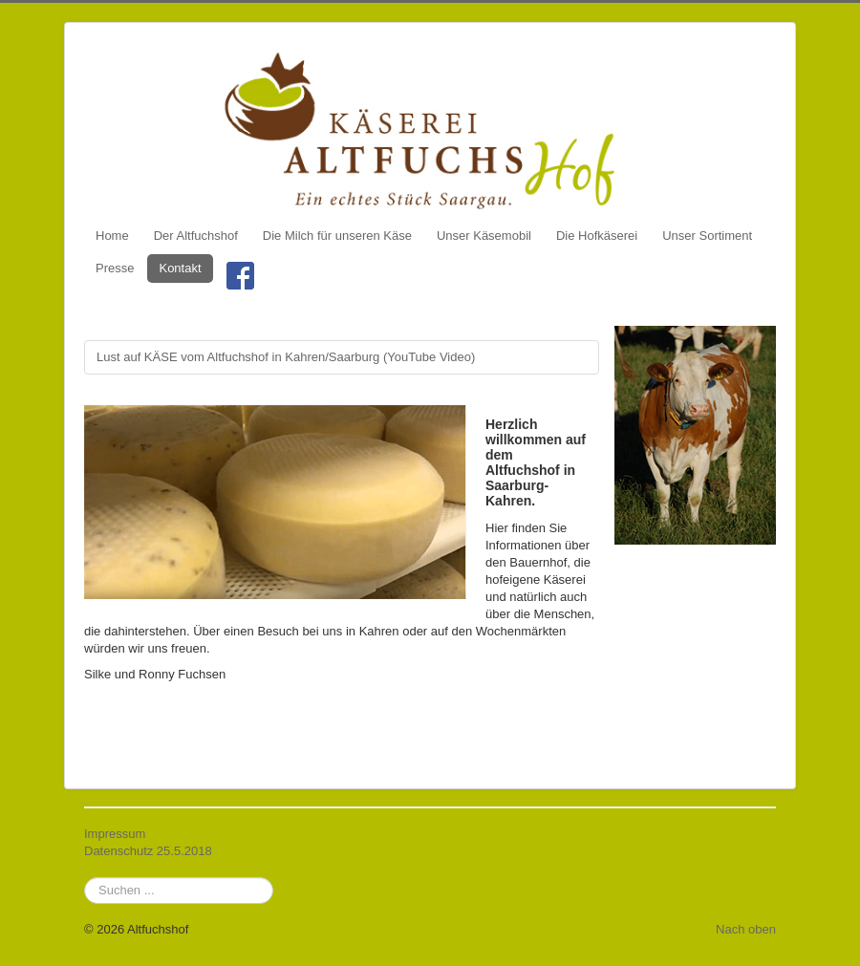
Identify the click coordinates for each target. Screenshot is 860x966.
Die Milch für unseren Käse (337, 235)
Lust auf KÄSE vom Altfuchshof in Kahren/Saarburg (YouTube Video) (286, 357)
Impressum (114, 833)
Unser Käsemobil (484, 235)
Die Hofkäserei (596, 235)
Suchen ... (84, 877)
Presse (115, 268)
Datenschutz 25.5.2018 (148, 851)
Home (112, 235)
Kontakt (180, 268)
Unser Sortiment (707, 235)
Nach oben (746, 929)
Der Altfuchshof (196, 235)
